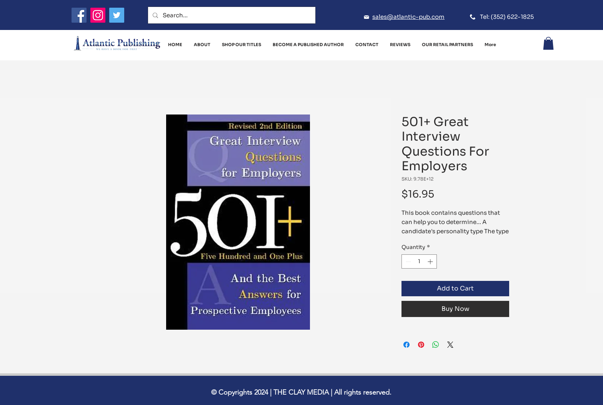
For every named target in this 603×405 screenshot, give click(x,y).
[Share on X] (450, 344)
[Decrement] (407, 261)
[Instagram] (97, 15)
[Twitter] (116, 15)
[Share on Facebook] (406, 344)
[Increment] (431, 261)
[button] (548, 43)
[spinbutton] (419, 261)
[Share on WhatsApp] (435, 344)
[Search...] (231, 15)
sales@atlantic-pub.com (408, 16)
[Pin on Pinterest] (421, 344)
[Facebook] (79, 15)
